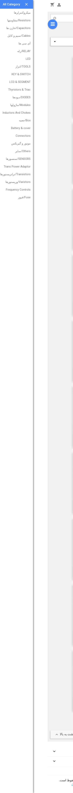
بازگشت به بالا (18, 734)
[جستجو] (36, 18)
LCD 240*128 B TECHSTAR (49, 306)
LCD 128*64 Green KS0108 (49, 240)
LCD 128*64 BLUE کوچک (49, 504)
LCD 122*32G (49, 108)
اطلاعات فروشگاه (59, 770)
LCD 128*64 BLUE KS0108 (49, 636)
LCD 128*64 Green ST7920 (49, 702)
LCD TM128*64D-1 (49, 438)
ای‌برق (28, 784)
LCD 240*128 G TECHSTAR (49, 372)
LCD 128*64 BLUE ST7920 (49, 174)
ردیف (36, 41)
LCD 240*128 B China (49, 570)
